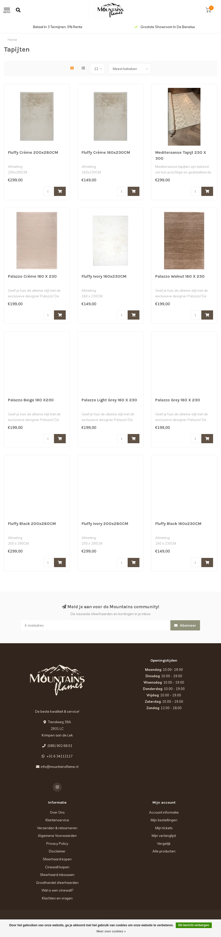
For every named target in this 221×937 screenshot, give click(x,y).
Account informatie (164, 812)
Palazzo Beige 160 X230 (31, 399)
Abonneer (185, 625)
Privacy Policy (57, 843)
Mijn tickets (164, 828)
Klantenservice (57, 820)
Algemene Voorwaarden (57, 836)
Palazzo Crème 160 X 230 (32, 276)
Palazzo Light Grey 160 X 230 (109, 399)
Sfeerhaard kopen (57, 859)
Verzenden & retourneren (57, 828)
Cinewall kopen (57, 867)
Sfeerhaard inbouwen (57, 875)
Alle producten (163, 851)
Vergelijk (164, 843)
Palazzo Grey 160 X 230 (177, 399)
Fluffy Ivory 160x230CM (104, 276)
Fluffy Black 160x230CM (178, 523)
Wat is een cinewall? (57, 890)
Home (12, 40)
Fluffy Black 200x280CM (32, 523)
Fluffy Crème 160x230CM (106, 152)
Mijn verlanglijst (164, 836)
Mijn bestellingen (164, 820)
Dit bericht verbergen (193, 925)
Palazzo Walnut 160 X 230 (180, 276)
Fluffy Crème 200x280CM (33, 152)
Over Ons (57, 812)
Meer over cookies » (111, 931)
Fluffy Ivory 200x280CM (105, 523)
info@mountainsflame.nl (60, 767)
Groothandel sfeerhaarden (57, 883)
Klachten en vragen (57, 898)
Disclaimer (57, 851)
